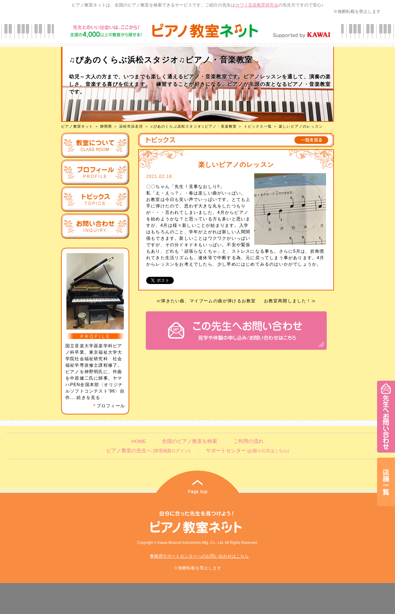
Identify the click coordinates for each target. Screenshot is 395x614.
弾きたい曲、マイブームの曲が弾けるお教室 (208, 300)
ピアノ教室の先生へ (148, 450)
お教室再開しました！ (287, 300)
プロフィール (109, 405)
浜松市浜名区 (131, 126)
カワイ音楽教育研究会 (256, 5)
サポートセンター (247, 450)
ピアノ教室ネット (77, 126)
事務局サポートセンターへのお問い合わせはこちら (199, 556)
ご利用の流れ (248, 441)
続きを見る (88, 397)
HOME (138, 441)
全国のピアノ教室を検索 (189, 441)
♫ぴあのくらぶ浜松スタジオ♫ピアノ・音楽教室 (193, 126)
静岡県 (106, 126)
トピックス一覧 (258, 126)
